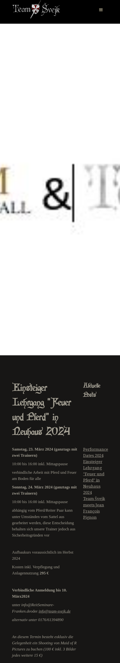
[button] (101, 7)
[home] (36, 9)
